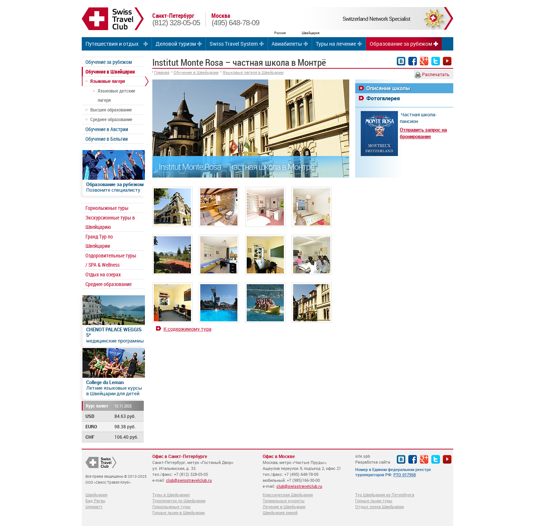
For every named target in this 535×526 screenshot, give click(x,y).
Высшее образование (111, 109)
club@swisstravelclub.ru (189, 480)
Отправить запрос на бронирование (423, 133)
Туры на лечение (336, 43)
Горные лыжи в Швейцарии (178, 512)
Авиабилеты (287, 43)
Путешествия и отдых (112, 43)
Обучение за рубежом (108, 61)
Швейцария (96, 494)
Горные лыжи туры (373, 500)
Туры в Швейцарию (171, 494)
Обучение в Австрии (106, 129)
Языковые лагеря (107, 81)
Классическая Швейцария (288, 494)
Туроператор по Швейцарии (178, 500)
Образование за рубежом (401, 43)
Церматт (94, 506)
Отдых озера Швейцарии (379, 506)
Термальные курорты (284, 500)
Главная (161, 72)
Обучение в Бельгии (106, 138)
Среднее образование (111, 119)
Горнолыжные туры (107, 207)
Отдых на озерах (103, 274)
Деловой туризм (176, 43)
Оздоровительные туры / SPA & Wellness (110, 260)
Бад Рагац (95, 500)
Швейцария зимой (280, 512)
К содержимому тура (187, 328)
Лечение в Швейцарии (284, 506)
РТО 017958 (404, 474)
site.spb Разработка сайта (372, 459)
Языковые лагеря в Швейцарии (253, 72)
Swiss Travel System (234, 43)
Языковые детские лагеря (116, 95)
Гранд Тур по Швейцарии (99, 241)
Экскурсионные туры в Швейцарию (110, 222)
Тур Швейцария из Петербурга (384, 494)
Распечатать (432, 74)
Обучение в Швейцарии (110, 71)
